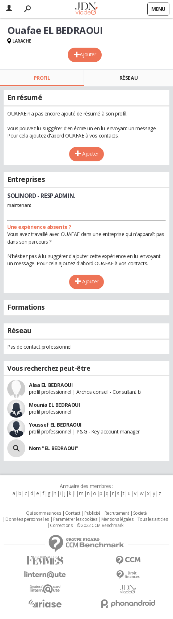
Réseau (128, 77)
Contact (72, 513)
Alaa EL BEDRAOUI (50, 385)
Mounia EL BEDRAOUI (54, 404)
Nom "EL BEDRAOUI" (53, 448)
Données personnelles (27, 519)
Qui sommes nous (43, 513)
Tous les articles (153, 519)
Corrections (61, 525)
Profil (42, 77)
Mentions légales (117, 519)
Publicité (92, 513)
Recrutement (117, 513)
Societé (140, 513)
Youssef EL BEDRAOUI (55, 424)
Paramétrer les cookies (75, 519)
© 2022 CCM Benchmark (100, 525)
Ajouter (88, 54)
